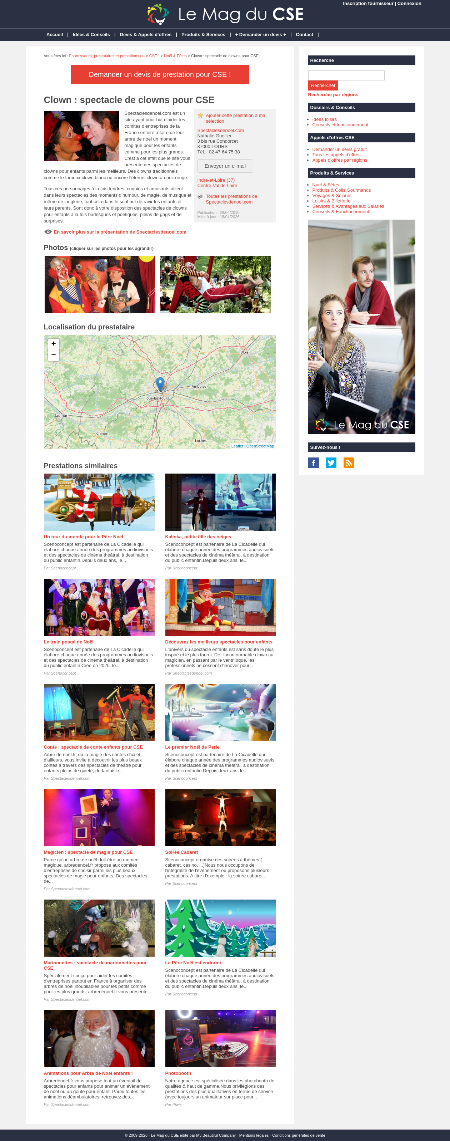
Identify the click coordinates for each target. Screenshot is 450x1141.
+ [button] (53, 344)
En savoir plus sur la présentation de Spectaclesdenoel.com (120, 232)
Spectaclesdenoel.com (221, 130)
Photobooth (178, 1073)
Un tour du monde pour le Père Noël (83, 536)
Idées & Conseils (91, 34)
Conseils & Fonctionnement (340, 211)
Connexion (409, 3)
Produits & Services (203, 34)
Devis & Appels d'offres (146, 34)
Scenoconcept (63, 568)
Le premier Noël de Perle (192, 747)
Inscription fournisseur (368, 3)
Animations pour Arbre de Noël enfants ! (88, 1073)
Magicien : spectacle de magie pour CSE (88, 852)
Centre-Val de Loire (218, 185)
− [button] (53, 355)
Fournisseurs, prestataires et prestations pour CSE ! (114, 56)
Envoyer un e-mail (225, 166)
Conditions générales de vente (298, 1135)
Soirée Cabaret (181, 852)
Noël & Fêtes (175, 56)
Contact (304, 34)
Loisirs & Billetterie (331, 201)
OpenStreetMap (260, 446)
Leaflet (237, 446)
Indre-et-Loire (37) (216, 180)
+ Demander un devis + (260, 34)
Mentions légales (254, 1135)
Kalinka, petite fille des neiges (198, 536)
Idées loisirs (324, 119)
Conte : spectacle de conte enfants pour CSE (93, 747)
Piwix (177, 1104)
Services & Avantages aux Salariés (348, 206)
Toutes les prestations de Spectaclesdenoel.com (232, 199)
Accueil (54, 34)
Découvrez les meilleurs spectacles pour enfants (219, 642)
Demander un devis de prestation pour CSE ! (160, 74)
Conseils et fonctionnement (340, 124)
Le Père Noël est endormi (193, 962)
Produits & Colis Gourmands (341, 190)
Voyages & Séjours (332, 195)
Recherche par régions (333, 94)
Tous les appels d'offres (336, 154)
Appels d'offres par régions (340, 160)
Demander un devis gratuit (339, 149)
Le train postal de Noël (69, 642)
